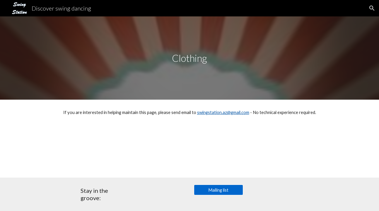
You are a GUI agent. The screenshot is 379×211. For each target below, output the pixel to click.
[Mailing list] (218, 190)
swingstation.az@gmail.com (223, 112)
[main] (189, 58)
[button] (372, 8)
